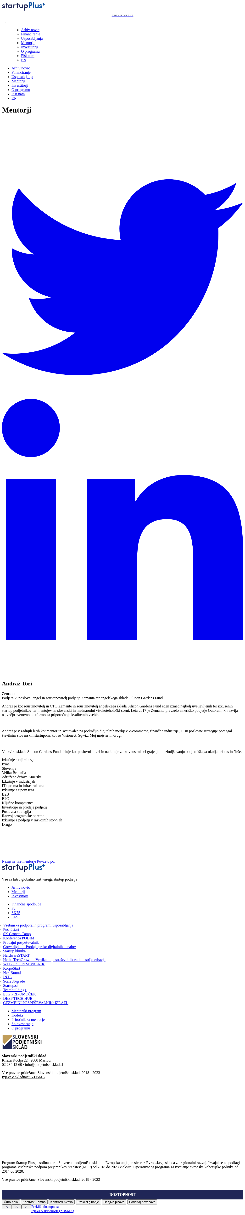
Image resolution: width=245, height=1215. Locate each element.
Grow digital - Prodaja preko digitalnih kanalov (39, 947)
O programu (30, 51)
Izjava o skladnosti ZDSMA (23, 1077)
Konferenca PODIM (18, 938)
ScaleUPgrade (14, 981)
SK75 (15, 913)
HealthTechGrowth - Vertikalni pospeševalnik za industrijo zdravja (54, 960)
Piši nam (27, 56)
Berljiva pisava (114, 1202)
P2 (13, 908)
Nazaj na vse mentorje (19, 861)
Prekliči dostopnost (45, 1207)
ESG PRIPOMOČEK (19, 994)
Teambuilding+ (15, 990)
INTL (7, 977)
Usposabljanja (32, 38)
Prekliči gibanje (88, 1202)
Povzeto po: (82, 861)
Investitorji (29, 47)
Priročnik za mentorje (28, 1019)
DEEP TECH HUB (18, 998)
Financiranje (30, 34)
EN (23, 60)
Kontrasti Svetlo (61, 1202)
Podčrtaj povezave (142, 1202)
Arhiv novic (30, 30)
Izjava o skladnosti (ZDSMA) (52, 1211)
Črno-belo (11, 1202)
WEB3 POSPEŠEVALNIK (24, 964)
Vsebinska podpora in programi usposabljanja (38, 925)
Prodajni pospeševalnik (21, 942)
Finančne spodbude (26, 904)
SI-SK (16, 917)
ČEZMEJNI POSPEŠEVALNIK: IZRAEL (35, 1003)
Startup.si (10, 985)
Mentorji (27, 43)
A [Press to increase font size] (7, 1207)
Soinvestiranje (22, 1024)
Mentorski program (26, 1011)
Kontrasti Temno (34, 1202)
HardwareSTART (16, 955)
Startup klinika (14, 951)
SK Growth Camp (17, 934)
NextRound (12, 973)
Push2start (11, 929)
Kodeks (17, 1015)
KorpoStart (11, 968)
